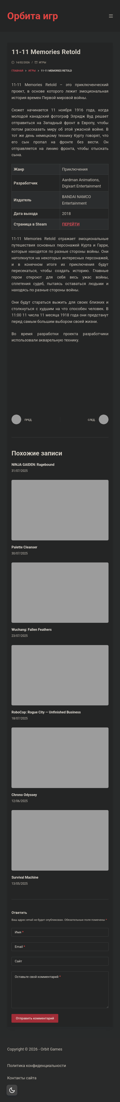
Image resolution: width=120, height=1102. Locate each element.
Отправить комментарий (35, 1018)
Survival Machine (24, 877)
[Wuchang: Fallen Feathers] (60, 592)
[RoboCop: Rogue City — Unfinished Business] (60, 675)
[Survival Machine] (60, 840)
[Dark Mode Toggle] (11, 1090)
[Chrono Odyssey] (60, 757)
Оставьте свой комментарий (38, 977)
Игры (42, 62)
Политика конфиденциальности (36, 1065)
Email (20, 947)
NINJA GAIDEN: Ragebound (32, 465)
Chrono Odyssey (24, 795)
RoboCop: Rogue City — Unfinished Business (46, 712)
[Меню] (111, 16)
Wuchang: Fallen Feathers (31, 630)
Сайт (18, 961)
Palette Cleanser (24, 547)
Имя (19, 932)
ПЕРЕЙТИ (70, 224)
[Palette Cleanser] (60, 510)
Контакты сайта (21, 1078)
